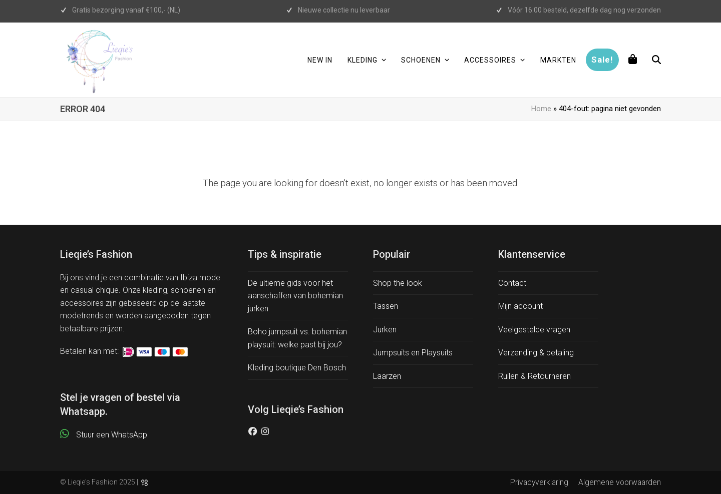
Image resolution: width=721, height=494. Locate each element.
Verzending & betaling (536, 352)
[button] (633, 60)
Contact (512, 283)
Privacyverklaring (539, 482)
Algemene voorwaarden (619, 482)
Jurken (385, 329)
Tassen (385, 306)
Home (541, 109)
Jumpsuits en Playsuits (413, 352)
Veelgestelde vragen (534, 329)
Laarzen (387, 376)
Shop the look (397, 283)
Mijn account (520, 306)
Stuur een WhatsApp (111, 434)
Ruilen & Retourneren (534, 376)
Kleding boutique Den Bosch (297, 367)
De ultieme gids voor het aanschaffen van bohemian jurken (295, 295)
